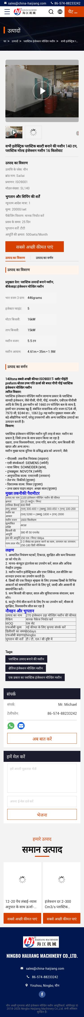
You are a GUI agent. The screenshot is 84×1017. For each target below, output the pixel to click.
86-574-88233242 (65, 3)
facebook (42, 994)
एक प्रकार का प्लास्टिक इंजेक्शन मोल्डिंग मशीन (35, 677)
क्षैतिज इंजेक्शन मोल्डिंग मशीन (26, 668)
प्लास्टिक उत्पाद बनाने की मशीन (26, 659)
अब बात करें (42, 738)
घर (5, 41)
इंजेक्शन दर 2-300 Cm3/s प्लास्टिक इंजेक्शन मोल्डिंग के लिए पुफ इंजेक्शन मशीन (61, 904)
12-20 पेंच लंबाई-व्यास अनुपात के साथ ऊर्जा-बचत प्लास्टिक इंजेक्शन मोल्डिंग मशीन (21, 904)
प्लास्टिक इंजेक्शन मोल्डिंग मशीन (39, 41)
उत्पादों (15, 41)
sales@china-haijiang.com (25, 3)
